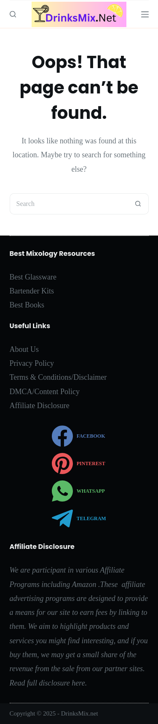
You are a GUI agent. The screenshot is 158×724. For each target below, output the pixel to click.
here (78, 683)
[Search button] (138, 203)
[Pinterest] (79, 463)
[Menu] (145, 14)
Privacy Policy (32, 363)
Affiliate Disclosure (40, 405)
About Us (24, 349)
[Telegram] (79, 518)
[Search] (13, 14)
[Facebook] (79, 436)
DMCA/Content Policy (45, 391)
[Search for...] (69, 203)
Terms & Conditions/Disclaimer (58, 377)
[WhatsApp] (79, 491)
